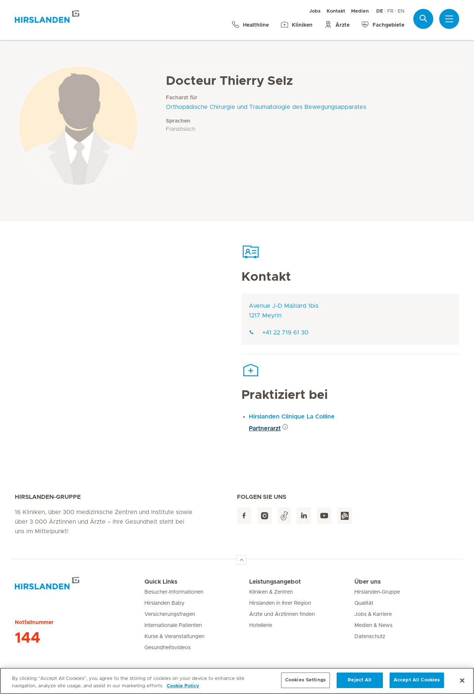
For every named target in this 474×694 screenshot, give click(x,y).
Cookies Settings (305, 684)
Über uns (367, 582)
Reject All (359, 684)
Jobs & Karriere (373, 614)
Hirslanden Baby (164, 603)
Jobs (315, 11)
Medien (360, 11)
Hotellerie (260, 625)
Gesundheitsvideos (167, 647)
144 (27, 638)
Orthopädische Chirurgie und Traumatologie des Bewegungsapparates (266, 107)
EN (401, 11)
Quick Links (160, 582)
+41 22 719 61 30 (278, 333)
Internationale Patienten (173, 625)
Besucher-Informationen (173, 592)
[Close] (462, 684)
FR (390, 11)
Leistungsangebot (275, 582)
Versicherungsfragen (169, 614)
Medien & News (373, 625)
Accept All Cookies (417, 684)
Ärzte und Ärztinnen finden (282, 614)
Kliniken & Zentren (271, 592)
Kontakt (336, 11)
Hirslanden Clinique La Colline (292, 417)
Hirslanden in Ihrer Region (280, 603)
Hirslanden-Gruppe (377, 592)
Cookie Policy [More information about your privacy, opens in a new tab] (183, 689)
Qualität (363, 603)
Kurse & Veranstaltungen (174, 636)
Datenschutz (369, 636)
